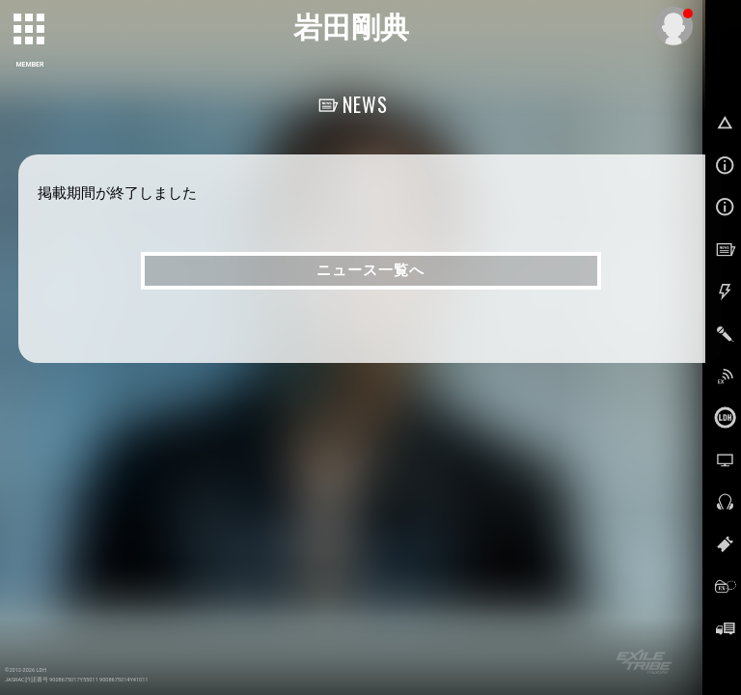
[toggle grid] (30, 30)
